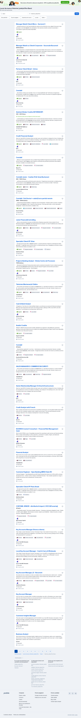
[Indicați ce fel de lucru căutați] (14, 13)
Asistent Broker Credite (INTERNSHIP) (29, 112)
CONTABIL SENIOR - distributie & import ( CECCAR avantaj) (37, 506)
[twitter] (72, 693)
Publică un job (65, 2)
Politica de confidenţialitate (19, 714)
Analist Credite (21, 325)
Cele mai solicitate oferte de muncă (55, 664)
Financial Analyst (22, 452)
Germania (16, 667)
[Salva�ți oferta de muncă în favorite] (62, 616)
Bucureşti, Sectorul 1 (19, 666)
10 (50, 651)
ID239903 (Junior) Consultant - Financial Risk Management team (37, 430)
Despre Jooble (22, 695)
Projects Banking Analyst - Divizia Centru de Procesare (35, 261)
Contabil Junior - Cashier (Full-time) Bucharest (32, 177)
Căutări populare (19, 658)
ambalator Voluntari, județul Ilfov (37, 667)
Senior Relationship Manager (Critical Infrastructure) (35, 386)
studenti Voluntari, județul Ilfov (37, 669)
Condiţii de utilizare (8, 714)
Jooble (75, 715)
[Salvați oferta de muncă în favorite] (62, 24)
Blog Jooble (53, 699)
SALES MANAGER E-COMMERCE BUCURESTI (32, 366)
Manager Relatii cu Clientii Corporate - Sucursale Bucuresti (37, 45)
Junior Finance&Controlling (26, 220)
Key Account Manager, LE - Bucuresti (29, 573)
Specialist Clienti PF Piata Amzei (27, 487)
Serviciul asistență (23, 701)
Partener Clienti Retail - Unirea (27, 69)
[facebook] (69, 693)
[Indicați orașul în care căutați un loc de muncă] (42, 13)
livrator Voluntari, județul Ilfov (37, 670)
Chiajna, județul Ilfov (19, 664)
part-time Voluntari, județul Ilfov (37, 684)
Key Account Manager (24, 594)
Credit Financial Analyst (24, 136)
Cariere (20, 699)
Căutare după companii (56, 701)
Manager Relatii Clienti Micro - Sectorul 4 (30, 24)
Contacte (21, 697)
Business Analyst (22, 634)
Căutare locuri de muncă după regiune (56, 666)
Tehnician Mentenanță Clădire (27, 284)
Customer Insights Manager (26, 616)
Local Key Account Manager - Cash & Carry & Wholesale (36, 551)
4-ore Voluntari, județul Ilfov (37, 686)
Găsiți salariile (54, 697)
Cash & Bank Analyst (23, 304)
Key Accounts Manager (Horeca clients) (30, 529)
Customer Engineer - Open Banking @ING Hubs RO (34, 472)
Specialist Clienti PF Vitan (25, 241)
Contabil (19, 90)
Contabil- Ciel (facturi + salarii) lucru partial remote (34, 198)
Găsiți (76, 13)
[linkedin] (75, 693)
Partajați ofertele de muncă (41, 695)
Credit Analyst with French (25, 407)
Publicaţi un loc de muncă (40, 697)
